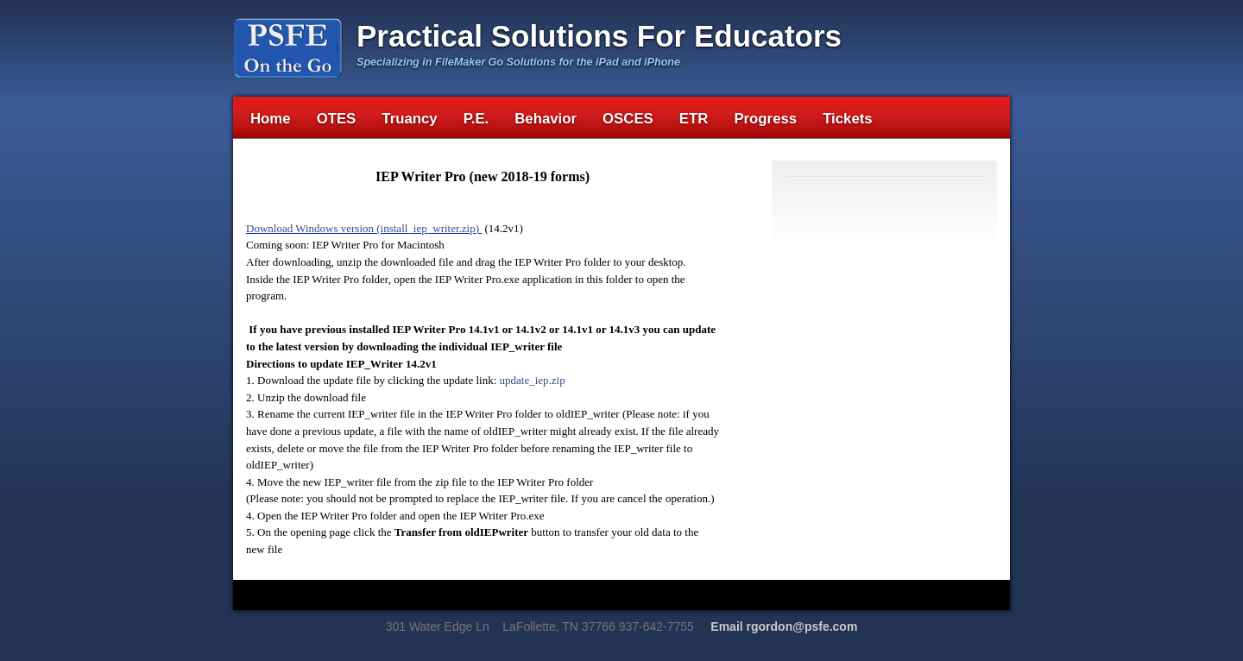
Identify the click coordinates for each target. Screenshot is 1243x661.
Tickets (848, 118)
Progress (765, 118)
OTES (336, 118)
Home (270, 118)
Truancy (409, 118)
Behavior (545, 118)
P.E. (476, 118)
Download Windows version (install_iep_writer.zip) (364, 228)
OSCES (628, 118)
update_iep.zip (532, 380)
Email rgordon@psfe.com (783, 626)
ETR (694, 118)
